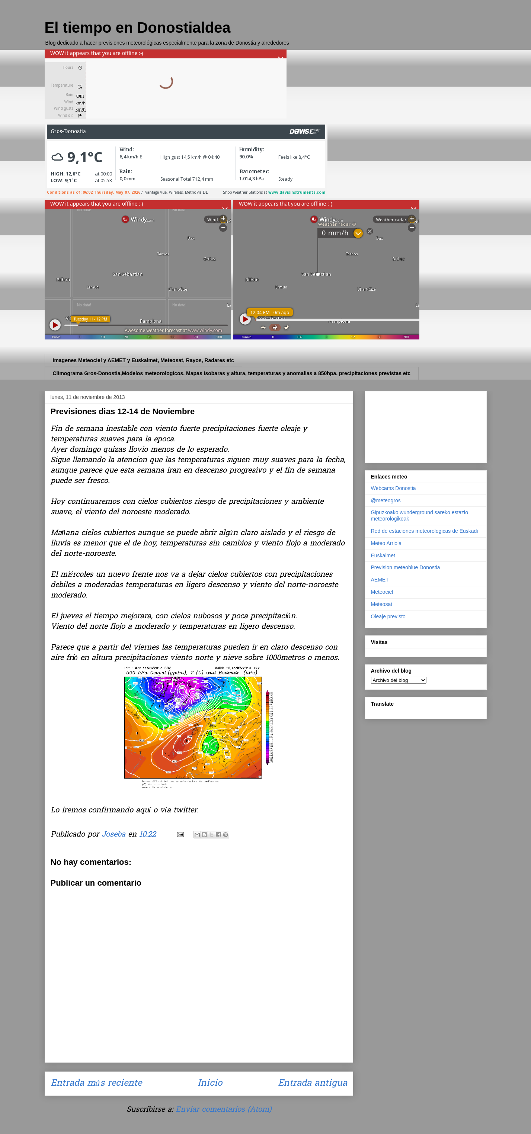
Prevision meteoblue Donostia (405, 567)
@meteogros (386, 500)
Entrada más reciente (96, 1083)
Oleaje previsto (388, 616)
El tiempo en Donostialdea (138, 27)
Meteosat (382, 604)
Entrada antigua (312, 1083)
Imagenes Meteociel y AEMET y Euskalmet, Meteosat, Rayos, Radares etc (143, 360)
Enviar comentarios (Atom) (223, 1109)
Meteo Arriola (386, 543)
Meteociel (382, 592)
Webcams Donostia (393, 488)
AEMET (380, 580)
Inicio (210, 1083)
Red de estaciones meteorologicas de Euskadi (424, 531)
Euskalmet (383, 555)
